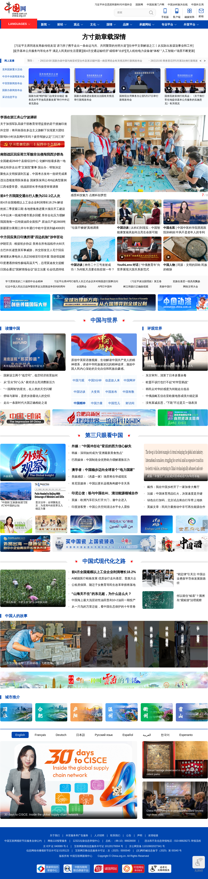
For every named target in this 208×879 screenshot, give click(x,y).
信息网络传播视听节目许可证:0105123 (47, 850)
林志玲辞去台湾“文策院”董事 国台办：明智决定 (30, 167)
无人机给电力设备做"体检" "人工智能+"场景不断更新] (160, 50)
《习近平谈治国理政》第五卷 (145, 281)
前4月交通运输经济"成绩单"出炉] (104, 50)
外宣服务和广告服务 (77, 835)
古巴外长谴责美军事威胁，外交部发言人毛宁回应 (32, 250)
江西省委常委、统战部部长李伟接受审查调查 (29, 186)
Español (127, 735)
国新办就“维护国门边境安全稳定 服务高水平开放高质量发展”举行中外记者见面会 (49, 100)
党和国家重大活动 (12, 69)
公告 (128, 835)
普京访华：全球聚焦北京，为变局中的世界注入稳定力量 (49, 505)
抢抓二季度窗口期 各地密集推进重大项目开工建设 (32, 208)
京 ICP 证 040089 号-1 (55, 846)
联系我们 (115, 835)
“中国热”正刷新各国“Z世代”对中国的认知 (14, 504)
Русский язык (104, 735)
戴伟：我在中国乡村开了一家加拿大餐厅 (173, 487)
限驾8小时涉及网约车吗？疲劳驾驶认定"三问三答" (32, 136)
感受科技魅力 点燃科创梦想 (88, 195)
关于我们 (55, 835)
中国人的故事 (16, 616)
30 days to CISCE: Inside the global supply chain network (41, 814)
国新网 (139, 4)
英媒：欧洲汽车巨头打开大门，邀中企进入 (99, 500)
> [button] (205, 60)
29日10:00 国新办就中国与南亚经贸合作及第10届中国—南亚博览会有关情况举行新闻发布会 (91, 60)
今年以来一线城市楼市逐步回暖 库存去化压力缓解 (32, 215)
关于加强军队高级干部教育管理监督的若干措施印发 (33, 123)
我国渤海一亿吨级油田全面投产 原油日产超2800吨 (33, 221)
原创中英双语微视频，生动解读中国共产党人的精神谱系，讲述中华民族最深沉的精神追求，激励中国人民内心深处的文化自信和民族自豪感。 (103, 364)
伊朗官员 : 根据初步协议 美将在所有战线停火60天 (32, 243)
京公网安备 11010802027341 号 (147, 846)
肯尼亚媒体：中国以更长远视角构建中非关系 (101, 483)
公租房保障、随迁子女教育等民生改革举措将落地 (104, 584)
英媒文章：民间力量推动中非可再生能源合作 (176, 506)
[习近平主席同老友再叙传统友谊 (35, 45)
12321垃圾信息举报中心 (86, 840)
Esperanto (186, 735)
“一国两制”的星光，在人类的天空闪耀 (28, 389)
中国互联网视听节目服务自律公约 (23, 840)
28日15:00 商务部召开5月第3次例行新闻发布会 (176, 60)
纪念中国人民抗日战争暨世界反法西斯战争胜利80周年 (35, 286)
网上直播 (9, 60)
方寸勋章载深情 (104, 36)
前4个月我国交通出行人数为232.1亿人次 (30, 196)
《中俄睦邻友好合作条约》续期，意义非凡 (169, 366)
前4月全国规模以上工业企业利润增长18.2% (28, 202)
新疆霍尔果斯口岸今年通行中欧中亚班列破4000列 (32, 228)
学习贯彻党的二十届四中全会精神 (24, 281)
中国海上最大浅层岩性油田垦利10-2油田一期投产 (104, 600)
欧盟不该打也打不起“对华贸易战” (167, 382)
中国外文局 (197, 4)
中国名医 (169, 227)
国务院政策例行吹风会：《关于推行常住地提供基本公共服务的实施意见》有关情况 (184, 100)
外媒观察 (8, 476)
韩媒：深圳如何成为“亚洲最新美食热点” (97, 453)
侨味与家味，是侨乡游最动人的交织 (27, 396)
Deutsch (61, 735)
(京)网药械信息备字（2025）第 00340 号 (159, 850)
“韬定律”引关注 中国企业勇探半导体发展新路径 (191, 579)
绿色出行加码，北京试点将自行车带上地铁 (174, 500)
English (20, 735)
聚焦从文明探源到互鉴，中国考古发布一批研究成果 (33, 173)
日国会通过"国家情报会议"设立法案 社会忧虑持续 (32, 269)
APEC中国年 (105, 286)
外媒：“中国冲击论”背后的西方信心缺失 (101, 446)
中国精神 (79, 403)
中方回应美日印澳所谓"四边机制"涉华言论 (31, 237)
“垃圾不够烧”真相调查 (85, 227)
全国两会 (82, 286)
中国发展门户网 (155, 4)
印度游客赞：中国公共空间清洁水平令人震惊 (101, 506)
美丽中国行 (165, 286)
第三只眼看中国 (104, 435)
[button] (205, 151)
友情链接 (153, 835)
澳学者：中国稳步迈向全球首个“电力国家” (103, 470)
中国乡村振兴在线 (178, 4)
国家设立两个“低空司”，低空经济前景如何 (31, 375)
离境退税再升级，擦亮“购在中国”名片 (24, 366)
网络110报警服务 (57, 840)
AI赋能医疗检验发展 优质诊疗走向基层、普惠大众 (104, 578)
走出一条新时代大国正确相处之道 (25, 402)
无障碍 (198, 864)
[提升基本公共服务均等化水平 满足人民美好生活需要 (47, 50)
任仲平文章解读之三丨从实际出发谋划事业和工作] (161, 45)
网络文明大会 (190, 286)
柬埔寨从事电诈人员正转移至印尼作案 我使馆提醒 (32, 256)
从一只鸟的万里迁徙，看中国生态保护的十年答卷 (104, 606)
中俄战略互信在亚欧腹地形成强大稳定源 (172, 396)
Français (40, 735)
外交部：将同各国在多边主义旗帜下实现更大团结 (32, 130)
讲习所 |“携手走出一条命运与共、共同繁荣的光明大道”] (92, 45)
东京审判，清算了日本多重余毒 (166, 375)
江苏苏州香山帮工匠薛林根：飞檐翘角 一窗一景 (34, 663)
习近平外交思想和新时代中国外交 (113, 4)
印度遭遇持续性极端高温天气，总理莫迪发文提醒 (32, 263)
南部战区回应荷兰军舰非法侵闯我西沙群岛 (31, 154)
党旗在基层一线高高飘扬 (186, 281)
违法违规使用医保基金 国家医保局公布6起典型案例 (33, 180)
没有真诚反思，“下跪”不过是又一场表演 (171, 402)
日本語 (80, 735)
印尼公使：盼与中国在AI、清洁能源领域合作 (105, 493)
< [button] (200, 60)
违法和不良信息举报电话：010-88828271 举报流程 (172, 840)
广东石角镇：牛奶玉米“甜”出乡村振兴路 (25, 602)
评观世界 (154, 328)
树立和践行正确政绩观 (135, 286)
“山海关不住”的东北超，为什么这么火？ (101, 594)
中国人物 (169, 264)
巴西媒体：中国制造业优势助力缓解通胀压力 (101, 459)
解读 (60, 202)
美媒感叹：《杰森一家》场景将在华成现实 (99, 476)
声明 (139, 835)
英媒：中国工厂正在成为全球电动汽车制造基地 (173, 476)
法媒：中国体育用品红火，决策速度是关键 (174, 493)
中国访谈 (123, 227)
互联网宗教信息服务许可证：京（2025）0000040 (102, 850)
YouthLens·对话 (127, 264)
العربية (147, 735)
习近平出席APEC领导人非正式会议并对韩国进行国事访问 (86, 281)
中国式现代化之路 (104, 561)
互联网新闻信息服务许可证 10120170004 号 (98, 846)
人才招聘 (99, 835)
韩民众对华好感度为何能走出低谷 (167, 389)
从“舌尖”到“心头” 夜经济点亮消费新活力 (29, 382)
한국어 (165, 735)
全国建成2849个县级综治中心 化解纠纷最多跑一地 (33, 161)
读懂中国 (12, 328)
